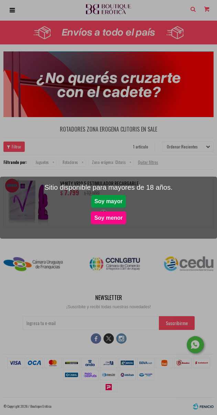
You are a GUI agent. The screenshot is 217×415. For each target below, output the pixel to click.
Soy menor (108, 218)
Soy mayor (109, 201)
